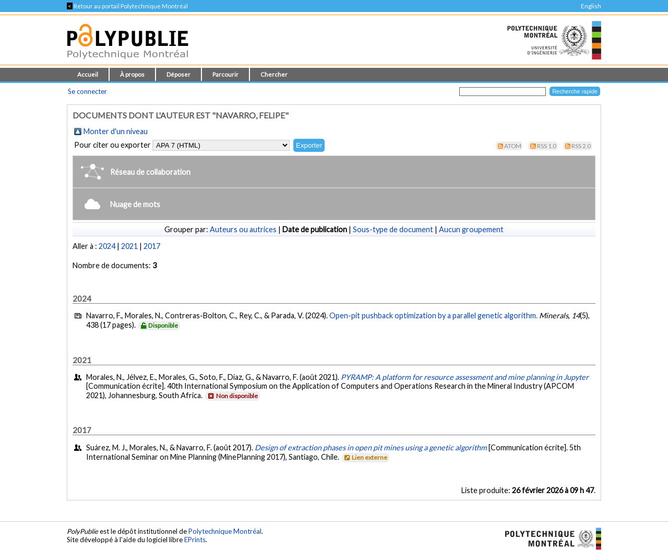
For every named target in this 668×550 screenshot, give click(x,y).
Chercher (274, 74)
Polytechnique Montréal (224, 531)
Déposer (178, 74)
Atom (512, 145)
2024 (107, 246)
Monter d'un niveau (116, 131)
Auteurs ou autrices (243, 229)
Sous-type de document (393, 229)
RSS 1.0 (546, 145)
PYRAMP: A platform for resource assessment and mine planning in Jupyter (465, 377)
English (591, 6)
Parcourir (225, 74)
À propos (132, 74)
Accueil (87, 74)
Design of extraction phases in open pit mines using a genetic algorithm (371, 447)
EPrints (195, 539)
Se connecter (87, 91)
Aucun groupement (471, 229)
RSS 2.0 (581, 145)
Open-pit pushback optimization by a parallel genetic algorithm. (433, 315)
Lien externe (365, 457)
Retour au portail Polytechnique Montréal (127, 6)
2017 (152, 246)
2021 (129, 246)
